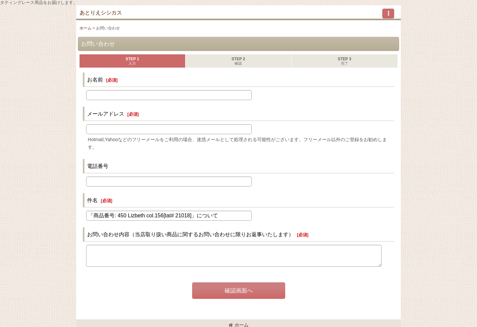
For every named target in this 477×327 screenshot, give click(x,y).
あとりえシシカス (101, 13)
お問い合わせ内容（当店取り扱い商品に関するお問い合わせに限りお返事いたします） (190, 234)
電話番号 (97, 166)
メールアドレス (105, 114)
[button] (388, 14)
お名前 (95, 79)
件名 (92, 200)
